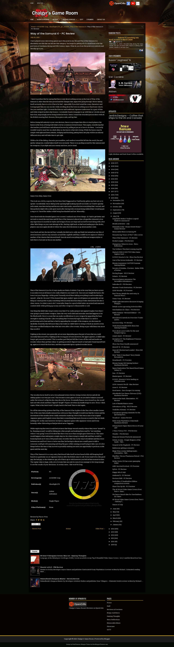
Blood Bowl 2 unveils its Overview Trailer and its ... (127, 319)
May (114, 512)
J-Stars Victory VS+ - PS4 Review (124, 431)
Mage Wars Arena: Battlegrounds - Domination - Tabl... (125, 452)
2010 (112, 541)
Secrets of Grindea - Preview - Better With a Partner (128, 269)
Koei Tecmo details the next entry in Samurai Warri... (125, 294)
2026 (113, 163)
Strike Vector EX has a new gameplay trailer (126, 462)
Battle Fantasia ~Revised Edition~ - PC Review (126, 314)
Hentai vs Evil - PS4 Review (51, 567)
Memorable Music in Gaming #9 (124, 232)
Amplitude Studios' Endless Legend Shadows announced (125, 220)
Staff (108, 606)
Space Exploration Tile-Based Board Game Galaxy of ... (128, 369)
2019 (112, 185)
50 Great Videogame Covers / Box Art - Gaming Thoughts (63, 556)
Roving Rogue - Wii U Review (123, 273)
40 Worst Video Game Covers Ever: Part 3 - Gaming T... (127, 500)
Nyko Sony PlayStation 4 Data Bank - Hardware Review (125, 422)
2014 (112, 529)
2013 (112, 532)
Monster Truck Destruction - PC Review (127, 287)
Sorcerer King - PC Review (122, 323)
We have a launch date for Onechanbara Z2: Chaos (126, 495)
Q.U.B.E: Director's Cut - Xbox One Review (127, 257)
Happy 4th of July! (119, 472)
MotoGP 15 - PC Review (121, 347)
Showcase (111, 626)
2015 (112, 198)
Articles (57, 18)
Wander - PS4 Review (120, 434)
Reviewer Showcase (70, 18)
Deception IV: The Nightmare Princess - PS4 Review (127, 340)
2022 (112, 176)
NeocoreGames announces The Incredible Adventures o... (124, 280)
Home (32, 3)
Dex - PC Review (118, 373)
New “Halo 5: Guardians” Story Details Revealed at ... (126, 356)
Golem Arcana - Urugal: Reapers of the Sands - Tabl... (126, 441)
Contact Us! (101, 19)
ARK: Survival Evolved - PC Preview (125, 466)
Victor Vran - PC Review (121, 298)
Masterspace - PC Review (121, 376)
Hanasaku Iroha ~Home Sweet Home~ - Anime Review (127, 228)
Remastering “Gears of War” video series (127, 235)
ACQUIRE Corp (42, 27)
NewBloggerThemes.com (100, 644)
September (117, 210)
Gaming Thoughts (113, 616)
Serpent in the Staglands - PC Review (126, 445)
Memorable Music (113, 623)
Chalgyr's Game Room (85, 639)
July (114, 216)
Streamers (90, 19)
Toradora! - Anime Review (122, 418)
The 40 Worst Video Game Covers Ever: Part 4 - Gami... (127, 490)
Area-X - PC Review (119, 387)
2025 (112, 166)
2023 (112, 172)
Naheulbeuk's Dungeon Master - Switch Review (59, 579)
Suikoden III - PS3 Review (122, 284)
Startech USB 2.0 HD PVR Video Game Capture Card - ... (126, 253)
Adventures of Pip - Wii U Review (124, 406)
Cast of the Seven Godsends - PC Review (127, 260)
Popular (35, 551)
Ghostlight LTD (54, 27)
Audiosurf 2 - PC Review (121, 475)
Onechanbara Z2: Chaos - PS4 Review (126, 310)
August (115, 213)
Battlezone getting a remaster (123, 448)
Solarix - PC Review (119, 276)
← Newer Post (35, 529)
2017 (112, 191)
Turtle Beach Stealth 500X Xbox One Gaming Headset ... (125, 327)
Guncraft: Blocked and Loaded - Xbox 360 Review (127, 351)
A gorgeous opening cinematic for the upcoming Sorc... (126, 414)
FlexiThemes (76, 644)
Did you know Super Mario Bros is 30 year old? (127, 427)
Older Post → (100, 529)
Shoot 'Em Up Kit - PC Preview (123, 486)
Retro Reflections (113, 620)
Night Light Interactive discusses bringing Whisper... (127, 303)
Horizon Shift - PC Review (122, 478)
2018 (112, 188)
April (115, 515)
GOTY (81, 19)
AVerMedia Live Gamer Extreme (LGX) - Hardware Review (127, 394)
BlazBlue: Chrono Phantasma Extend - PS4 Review (128, 457)
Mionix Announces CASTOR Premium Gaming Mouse (126, 264)
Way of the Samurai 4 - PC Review (52, 33)
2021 (112, 179)
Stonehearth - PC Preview (122, 360)
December (117, 200)
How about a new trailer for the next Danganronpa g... (125, 332)
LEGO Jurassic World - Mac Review (125, 384)
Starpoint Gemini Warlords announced (126, 437)
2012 (112, 535)
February (116, 521)
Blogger (107, 639)
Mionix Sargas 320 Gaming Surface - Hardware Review (125, 364)
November (117, 203)
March (115, 518)
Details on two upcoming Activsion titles (127, 307)
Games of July (117, 505)
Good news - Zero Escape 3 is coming (126, 390)
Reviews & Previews (43, 19)
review (66, 27)
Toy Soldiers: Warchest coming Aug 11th (127, 249)
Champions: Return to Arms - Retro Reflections (125, 245)
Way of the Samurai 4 (78, 27)
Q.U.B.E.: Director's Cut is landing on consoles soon (125, 380)
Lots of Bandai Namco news (122, 403)
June (114, 509)
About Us (41, 2)
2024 (113, 169)
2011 (112, 538)
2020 (113, 182)
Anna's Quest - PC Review (121, 336)
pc (62, 27)
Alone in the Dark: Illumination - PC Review (125, 399)
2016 (112, 195)
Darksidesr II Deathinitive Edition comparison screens (124, 482)
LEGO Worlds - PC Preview (122, 290)
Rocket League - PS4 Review (123, 241)
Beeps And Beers (113, 613)
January (116, 524)
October (116, 207)
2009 (113, 545)
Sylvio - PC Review (119, 469)
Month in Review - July (120, 224)
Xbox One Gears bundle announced (125, 344)
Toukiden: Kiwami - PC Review (123, 409)
